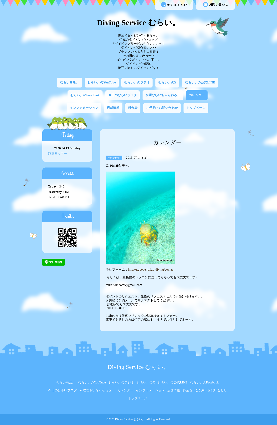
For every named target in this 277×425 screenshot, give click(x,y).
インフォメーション (84, 107)
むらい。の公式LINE (200, 82)
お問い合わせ (215, 4)
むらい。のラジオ (137, 82)
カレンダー (197, 95)
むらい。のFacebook (85, 95)
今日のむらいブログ (122, 95)
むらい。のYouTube (102, 82)
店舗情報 (113, 107)
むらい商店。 (69, 82)
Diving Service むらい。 (138, 22)
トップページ (195, 107)
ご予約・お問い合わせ (162, 107)
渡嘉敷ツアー (57, 153)
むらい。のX (167, 82)
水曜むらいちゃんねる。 (162, 95)
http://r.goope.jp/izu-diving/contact (151, 269)
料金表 (133, 107)
